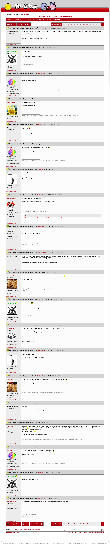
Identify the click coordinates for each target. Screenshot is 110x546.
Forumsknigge (67, 16)
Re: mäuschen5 (41, 299)
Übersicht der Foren (44, 16)
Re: (38, 47)
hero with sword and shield (26, 529)
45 (96, 24)
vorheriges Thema (13, 524)
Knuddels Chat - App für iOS (38, 543)
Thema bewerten (23, 24)
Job (106, 543)
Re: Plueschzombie (42, 73)
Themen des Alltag (24, 19)
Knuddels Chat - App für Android (21, 543)
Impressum (101, 543)
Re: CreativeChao (42, 252)
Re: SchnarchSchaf (42, 226)
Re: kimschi (40, 99)
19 (77, 24)
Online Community (82, 543)
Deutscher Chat (7, 543)
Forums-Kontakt (73, 532)
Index (25, 524)
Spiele (69, 543)
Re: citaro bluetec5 (41, 124)
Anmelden (25, 14)
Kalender (55, 16)
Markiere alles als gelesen (13, 532)
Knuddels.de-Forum (12, 19)
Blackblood (16, 529)
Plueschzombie (37, 529)
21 (84, 24)
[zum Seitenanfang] (11, 44)
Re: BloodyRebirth (41, 350)
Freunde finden (51, 543)
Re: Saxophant (41, 194)
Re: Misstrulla (40, 447)
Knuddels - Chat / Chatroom (85, 532)
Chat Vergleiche (92, 543)
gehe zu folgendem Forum (65, 530)
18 (74, 24)
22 (87, 24)
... (71, 24)
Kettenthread (35, 19)
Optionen (11, 24)
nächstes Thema (37, 524)
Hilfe (61, 16)
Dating (74, 543)
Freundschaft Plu (62, 543)
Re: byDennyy (46, 28)
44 (93, 24)
